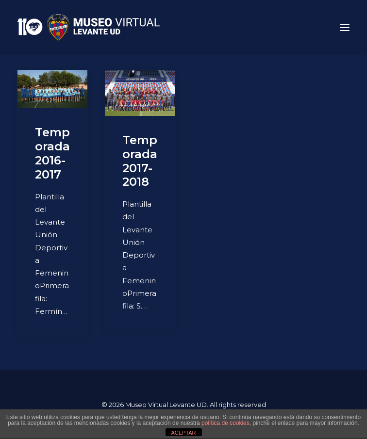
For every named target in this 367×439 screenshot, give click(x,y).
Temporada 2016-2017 (52, 153)
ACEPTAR (183, 433)
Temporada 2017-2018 (139, 161)
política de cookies (225, 423)
